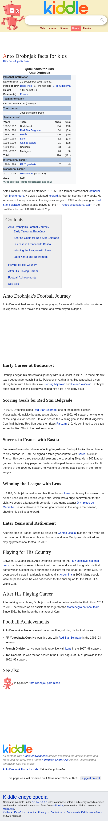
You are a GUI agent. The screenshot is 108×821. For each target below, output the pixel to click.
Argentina (66, 574)
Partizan (62, 423)
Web (42, 28)
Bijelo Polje (26, 85)
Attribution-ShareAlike (55, 759)
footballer (94, 191)
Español (87, 28)
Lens (23, 138)
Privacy (42, 812)
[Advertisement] (54, 41)
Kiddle (6, 812)
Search (102, 20)
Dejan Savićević (81, 384)
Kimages (64, 28)
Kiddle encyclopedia (35, 755)
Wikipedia (57, 805)
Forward (24, 94)
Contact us (56, 812)
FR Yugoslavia (28, 164)
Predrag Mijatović (54, 384)
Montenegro (27, 173)
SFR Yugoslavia (62, 85)
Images (52, 28)
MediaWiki (8, 808)
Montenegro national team (83, 607)
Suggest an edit (90, 778)
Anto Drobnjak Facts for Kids (20, 769)
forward (53, 195)
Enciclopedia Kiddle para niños (83, 812)
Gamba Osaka (28, 142)
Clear (95, 20)
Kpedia (75, 28)
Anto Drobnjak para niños (44, 682)
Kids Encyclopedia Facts (16, 61)
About (30, 812)
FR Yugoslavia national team (74, 204)
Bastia (23, 134)
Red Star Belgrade (30, 130)
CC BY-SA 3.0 (39, 802)
